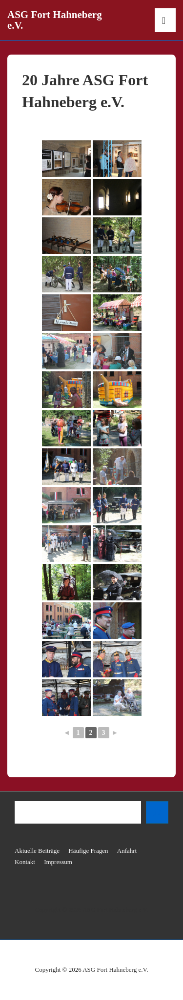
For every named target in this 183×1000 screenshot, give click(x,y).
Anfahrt (127, 850)
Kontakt (25, 861)
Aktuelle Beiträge (37, 850)
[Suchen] (157, 812)
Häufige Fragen (88, 850)
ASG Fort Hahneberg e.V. (54, 20)
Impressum (58, 861)
